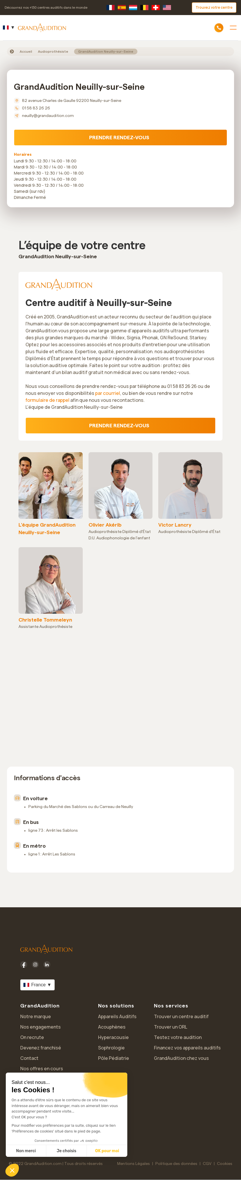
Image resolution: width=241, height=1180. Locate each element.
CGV (207, 1164)
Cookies (224, 1164)
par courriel (107, 393)
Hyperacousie (113, 1037)
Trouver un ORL (170, 1027)
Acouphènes (112, 1027)
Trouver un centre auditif (181, 1016)
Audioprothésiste (53, 51)
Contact (29, 1058)
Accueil (26, 51)
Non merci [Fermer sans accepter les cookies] (26, 1150)
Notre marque (35, 1016)
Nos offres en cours (41, 1068)
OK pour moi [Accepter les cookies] (107, 1150)
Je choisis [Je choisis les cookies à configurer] (66, 1150)
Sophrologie (111, 1048)
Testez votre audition (178, 1037)
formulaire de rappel (47, 400)
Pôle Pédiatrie (113, 1058)
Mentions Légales (133, 1164)
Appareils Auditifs (117, 1016)
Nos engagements (40, 1027)
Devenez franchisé (40, 1048)
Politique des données (176, 1164)
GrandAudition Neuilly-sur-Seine (105, 51)
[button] (12, 1170)
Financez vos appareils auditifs (187, 1048)
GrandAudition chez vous (181, 1058)
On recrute (32, 1037)
